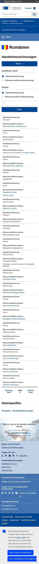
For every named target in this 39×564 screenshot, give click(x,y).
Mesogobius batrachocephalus (14, 319)
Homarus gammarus (10, 371)
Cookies (5, 520)
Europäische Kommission (9, 21)
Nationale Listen (28, 21)
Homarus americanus (11, 385)
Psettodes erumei (9, 279)
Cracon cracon (8, 195)
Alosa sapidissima (9, 345)
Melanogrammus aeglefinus (13, 166)
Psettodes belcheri (10, 261)
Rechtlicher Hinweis (28, 520)
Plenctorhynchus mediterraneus (14, 126)
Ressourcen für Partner (23, 517)
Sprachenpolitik (7, 517)
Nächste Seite (30, 391)
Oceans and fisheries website (12, 447)
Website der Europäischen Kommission (16, 481)
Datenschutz (6, 467)
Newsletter (23, 456)
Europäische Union (9, 509)
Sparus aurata (29, 153)
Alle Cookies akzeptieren (20, 552)
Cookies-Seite (20, 537)
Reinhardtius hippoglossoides (14, 292)
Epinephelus (7, 179)
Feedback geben (19, 433)
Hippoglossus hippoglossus (13, 248)
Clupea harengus (9, 332)
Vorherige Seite (9, 391)
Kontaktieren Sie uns (9, 464)
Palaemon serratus (10, 192)
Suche (34, 14)
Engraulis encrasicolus (11, 305)
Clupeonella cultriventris (11, 221)
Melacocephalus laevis (11, 235)
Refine (18, 64)
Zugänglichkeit (7, 470)
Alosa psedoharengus (11, 358)
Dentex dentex (8, 139)
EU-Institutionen (8, 506)
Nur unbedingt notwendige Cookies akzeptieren (23, 559)
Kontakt (4, 523)
